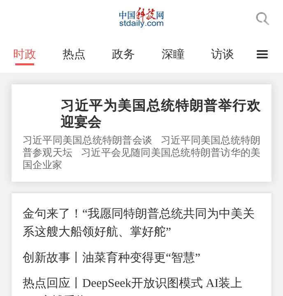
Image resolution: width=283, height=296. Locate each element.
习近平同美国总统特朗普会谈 (89, 140)
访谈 (222, 54)
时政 (24, 54)
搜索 (262, 19)
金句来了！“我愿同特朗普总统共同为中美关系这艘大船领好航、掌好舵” (139, 222)
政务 (123, 54)
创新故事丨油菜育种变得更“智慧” (111, 257)
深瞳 (173, 54)
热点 (74, 54)
